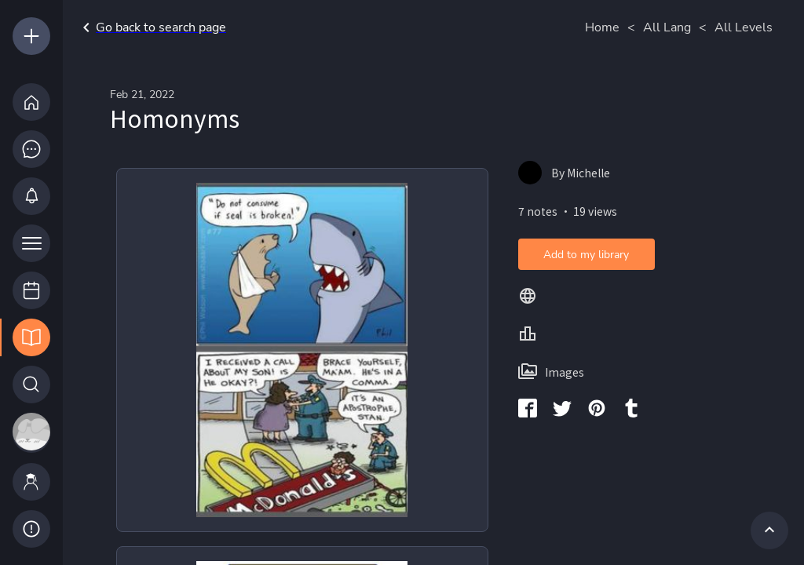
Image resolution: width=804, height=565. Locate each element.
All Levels (743, 27)
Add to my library (586, 254)
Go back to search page (151, 27)
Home (602, 27)
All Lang (667, 27)
